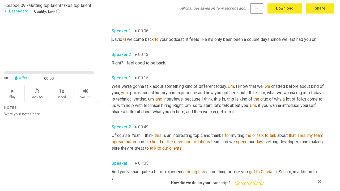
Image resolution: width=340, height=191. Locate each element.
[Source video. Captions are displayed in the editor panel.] (49, 41)
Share (320, 8)
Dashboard (16, 11)
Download (285, 8)
